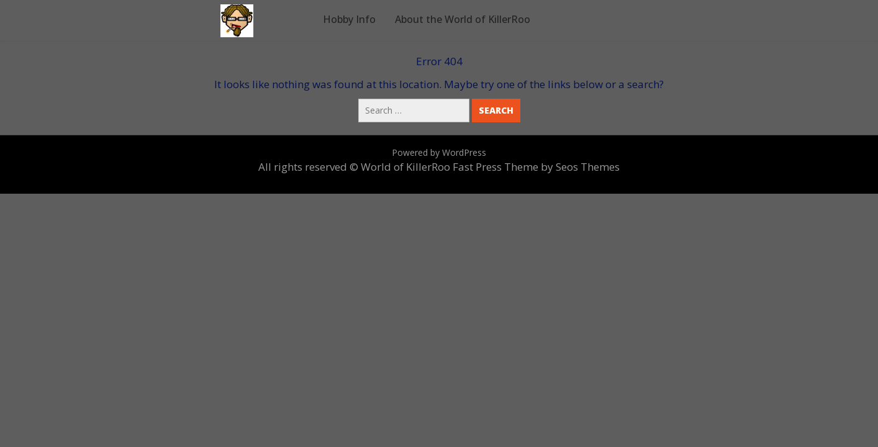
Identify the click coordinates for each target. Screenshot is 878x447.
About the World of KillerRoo (462, 19)
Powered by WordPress (439, 152)
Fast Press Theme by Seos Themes (536, 167)
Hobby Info (349, 19)
